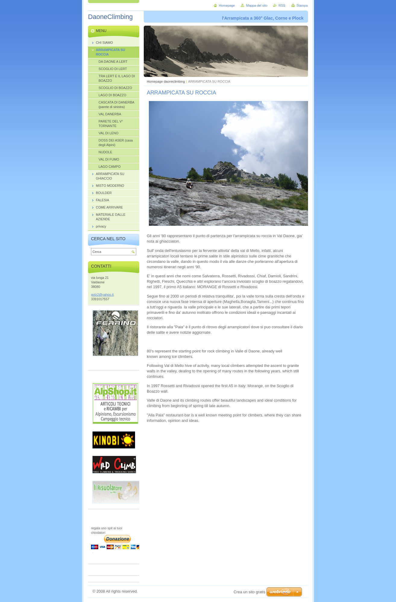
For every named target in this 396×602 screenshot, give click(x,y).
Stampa (302, 5)
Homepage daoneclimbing (166, 81)
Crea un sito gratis (250, 592)
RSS (281, 5)
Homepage (227, 5)
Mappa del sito (256, 5)
